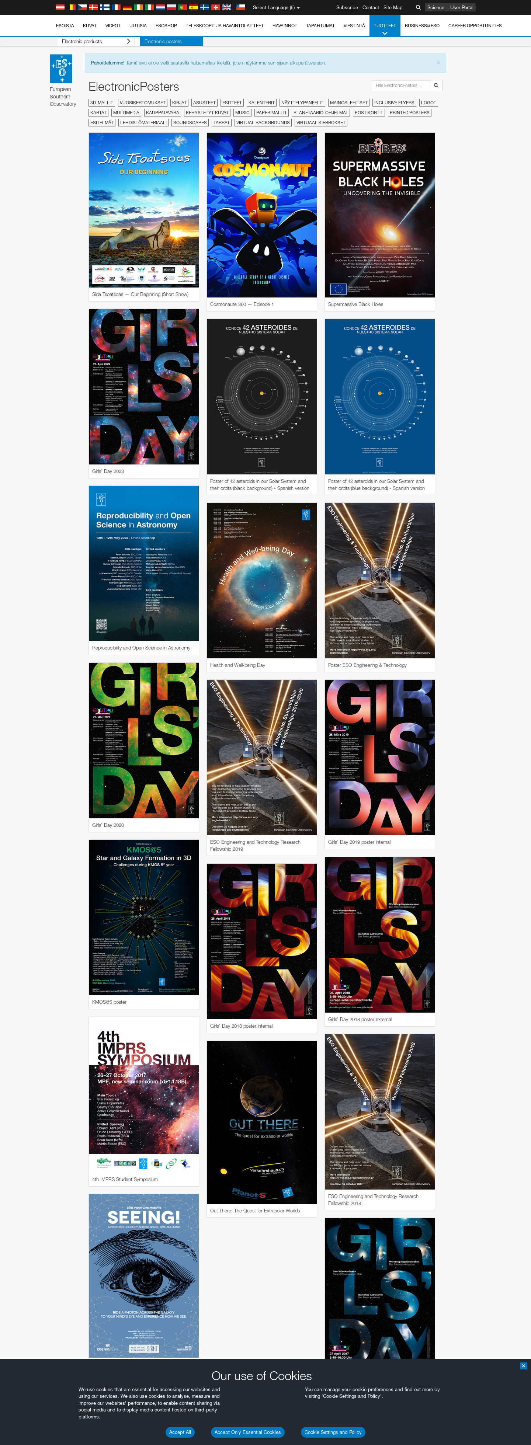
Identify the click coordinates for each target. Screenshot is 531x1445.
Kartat (98, 112)
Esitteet (232, 102)
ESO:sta (65, 25)
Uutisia (138, 25)
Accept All (180, 1432)
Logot (428, 102)
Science (435, 7)
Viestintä (354, 25)
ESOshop (166, 25)
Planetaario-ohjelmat (321, 112)
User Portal (461, 7)
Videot (113, 25)
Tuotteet (384, 30)
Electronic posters (151, 41)
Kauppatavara (162, 112)
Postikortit (369, 112)
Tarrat (222, 122)
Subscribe (347, 7)
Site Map (393, 7)
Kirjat (179, 102)
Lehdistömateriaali (143, 122)
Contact (370, 7)
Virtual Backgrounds (263, 122)
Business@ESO (422, 25)
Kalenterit (262, 102)
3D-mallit (101, 102)
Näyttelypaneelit (302, 102)
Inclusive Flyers (394, 102)
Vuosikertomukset (143, 102)
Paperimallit (271, 112)
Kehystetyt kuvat (207, 112)
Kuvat (90, 25)
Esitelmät (102, 122)
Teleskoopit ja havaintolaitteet (225, 25)
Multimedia (126, 112)
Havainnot (285, 25)
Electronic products (90, 41)
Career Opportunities (475, 25)
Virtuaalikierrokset (321, 122)
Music (242, 112)
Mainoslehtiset (349, 102)
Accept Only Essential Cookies (248, 1432)
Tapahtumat (320, 25)
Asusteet (204, 102)
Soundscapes (190, 122)
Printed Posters (410, 112)
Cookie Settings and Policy (333, 1432)
